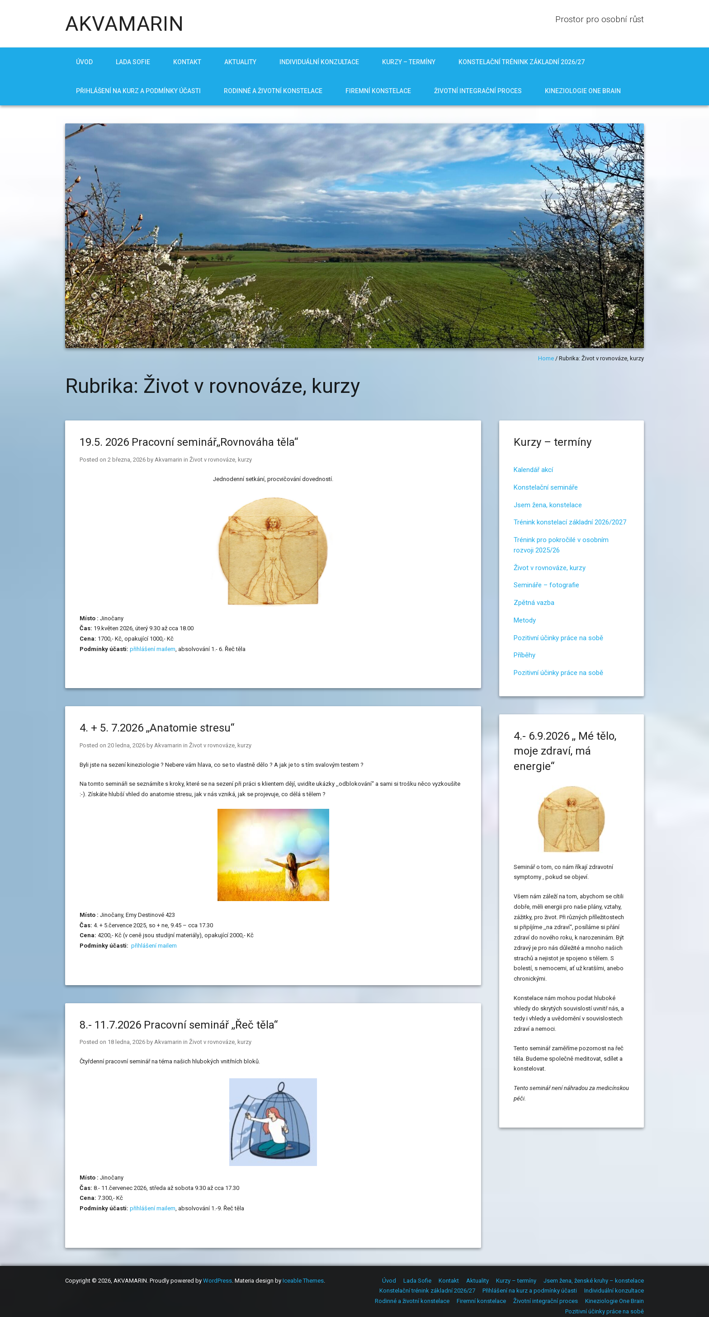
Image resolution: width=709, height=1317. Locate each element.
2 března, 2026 (127, 459)
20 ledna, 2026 (126, 745)
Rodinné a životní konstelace (273, 90)
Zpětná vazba (534, 603)
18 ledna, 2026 (126, 1041)
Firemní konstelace (378, 90)
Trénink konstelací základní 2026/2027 (570, 522)
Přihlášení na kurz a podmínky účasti (138, 90)
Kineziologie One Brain (583, 90)
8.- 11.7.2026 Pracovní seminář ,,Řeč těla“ (179, 1025)
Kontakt (187, 62)
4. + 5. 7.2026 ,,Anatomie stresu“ (157, 728)
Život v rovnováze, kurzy (220, 459)
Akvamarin (168, 459)
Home (546, 358)
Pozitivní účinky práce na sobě (558, 638)
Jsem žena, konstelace (548, 505)
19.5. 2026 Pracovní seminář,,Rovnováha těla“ (189, 442)
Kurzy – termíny (408, 62)
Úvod (84, 62)
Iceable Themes (303, 1280)
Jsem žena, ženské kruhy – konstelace (594, 1280)
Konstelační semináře (546, 487)
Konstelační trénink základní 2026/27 (521, 62)
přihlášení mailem (152, 649)
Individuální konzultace (319, 62)
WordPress (217, 1280)
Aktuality (240, 62)
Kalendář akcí (533, 470)
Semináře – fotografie (546, 585)
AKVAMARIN (124, 24)
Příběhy (524, 655)
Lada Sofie (133, 62)
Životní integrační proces (478, 90)
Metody (525, 620)
